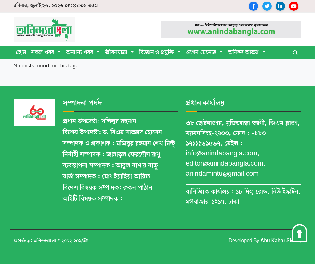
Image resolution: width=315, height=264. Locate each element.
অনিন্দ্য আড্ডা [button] (244, 52)
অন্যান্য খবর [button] (80, 52)
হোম (21, 52)
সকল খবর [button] (43, 52)
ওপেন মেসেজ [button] (202, 52)
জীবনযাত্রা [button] (117, 52)
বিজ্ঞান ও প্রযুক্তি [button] (157, 52)
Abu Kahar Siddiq (281, 241)
